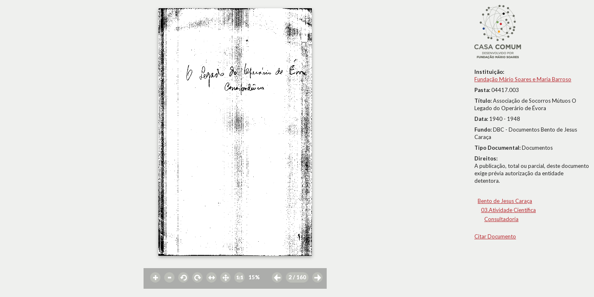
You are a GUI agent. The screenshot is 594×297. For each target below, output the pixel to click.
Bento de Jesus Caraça (505, 201)
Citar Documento (495, 236)
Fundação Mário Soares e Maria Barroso (522, 79)
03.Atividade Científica (508, 210)
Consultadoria (501, 219)
